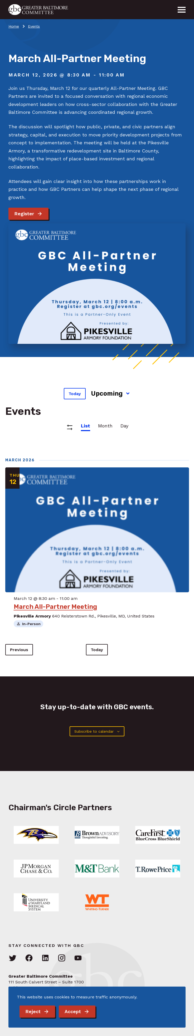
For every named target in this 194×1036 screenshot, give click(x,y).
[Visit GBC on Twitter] (12, 958)
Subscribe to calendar (94, 731)
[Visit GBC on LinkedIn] (45, 958)
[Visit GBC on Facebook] (29, 958)
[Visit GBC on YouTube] (78, 958)
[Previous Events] (19, 649)
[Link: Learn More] (36, 835)
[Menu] (182, 10)
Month (105, 425)
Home (13, 26)
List (85, 425)
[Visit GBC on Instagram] (61, 958)
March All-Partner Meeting (55, 606)
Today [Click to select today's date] (75, 393)
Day (124, 425)
